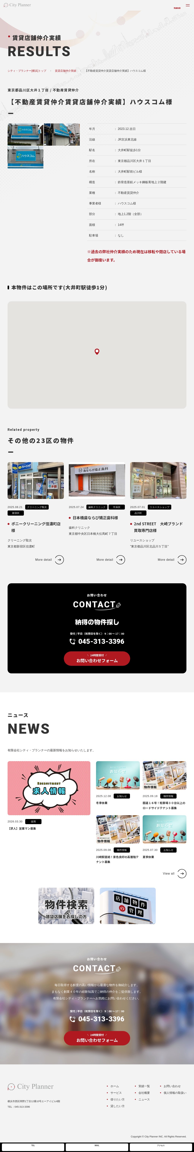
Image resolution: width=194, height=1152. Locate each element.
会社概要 (144, 1092)
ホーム (114, 1086)
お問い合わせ (172, 1086)
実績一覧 (144, 1086)
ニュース (144, 1099)
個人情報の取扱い (175, 1092)
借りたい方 (117, 1099)
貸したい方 (117, 1106)
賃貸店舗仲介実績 (65, 70)
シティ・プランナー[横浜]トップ (27, 70)
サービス (116, 1092)
